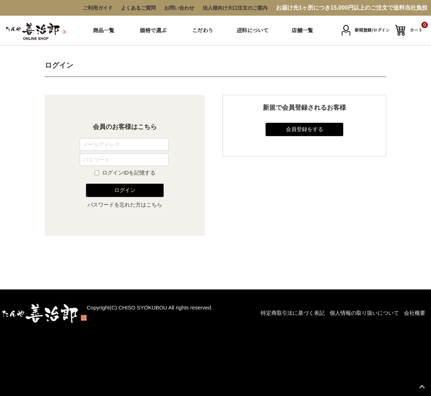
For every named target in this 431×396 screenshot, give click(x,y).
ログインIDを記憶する (128, 173)
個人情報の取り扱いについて (364, 313)
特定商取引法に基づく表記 (293, 313)
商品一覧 (103, 30)
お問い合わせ (179, 8)
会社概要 (414, 313)
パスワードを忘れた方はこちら (124, 205)
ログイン (124, 190)
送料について (252, 30)
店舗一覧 (302, 30)
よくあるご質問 (138, 8)
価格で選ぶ (153, 30)
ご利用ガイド (98, 8)
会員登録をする (304, 129)
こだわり (202, 30)
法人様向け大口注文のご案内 (235, 8)
